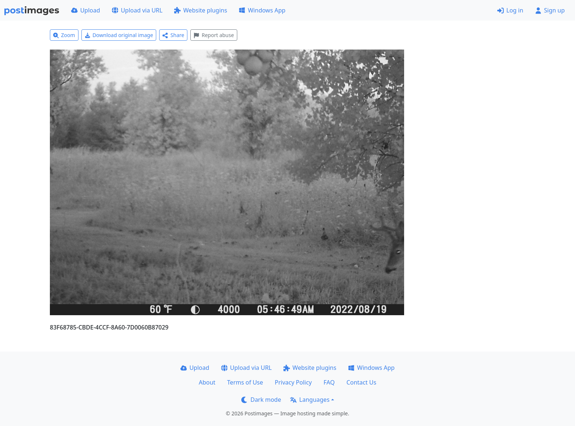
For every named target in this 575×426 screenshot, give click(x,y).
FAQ (328, 382)
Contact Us (361, 382)
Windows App (262, 10)
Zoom (64, 35)
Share (173, 35)
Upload (85, 10)
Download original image (119, 35)
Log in (510, 10)
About (207, 382)
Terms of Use (245, 382)
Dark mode (261, 400)
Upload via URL (137, 10)
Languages (309, 400)
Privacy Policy (293, 382)
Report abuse (214, 35)
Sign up (550, 10)
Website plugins (200, 10)
